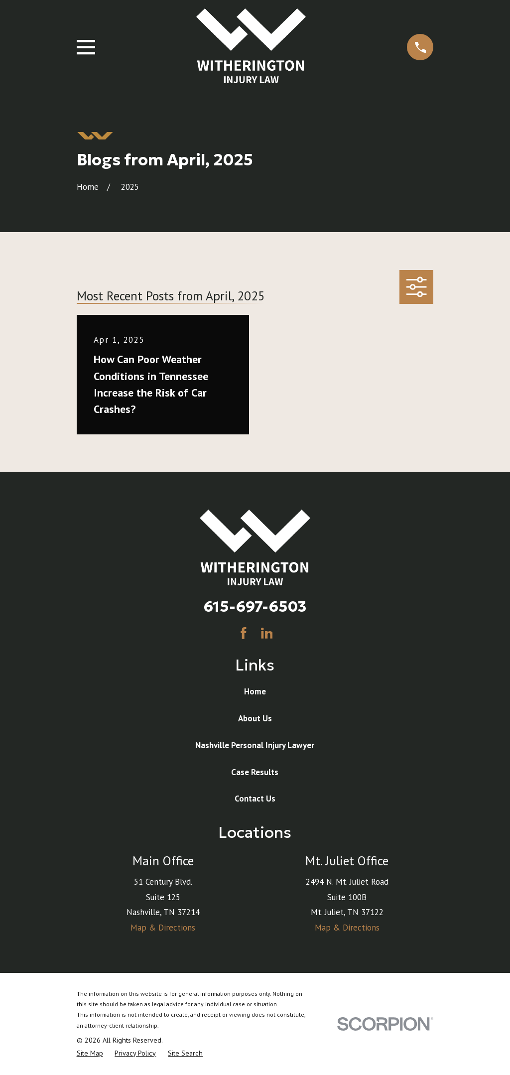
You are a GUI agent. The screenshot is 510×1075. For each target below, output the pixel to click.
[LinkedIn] (267, 633)
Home (255, 691)
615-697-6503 (255, 606)
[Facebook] (244, 633)
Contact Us (255, 798)
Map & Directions (162, 927)
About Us (255, 718)
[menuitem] (90, 1053)
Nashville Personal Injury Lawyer (254, 745)
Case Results (254, 772)
